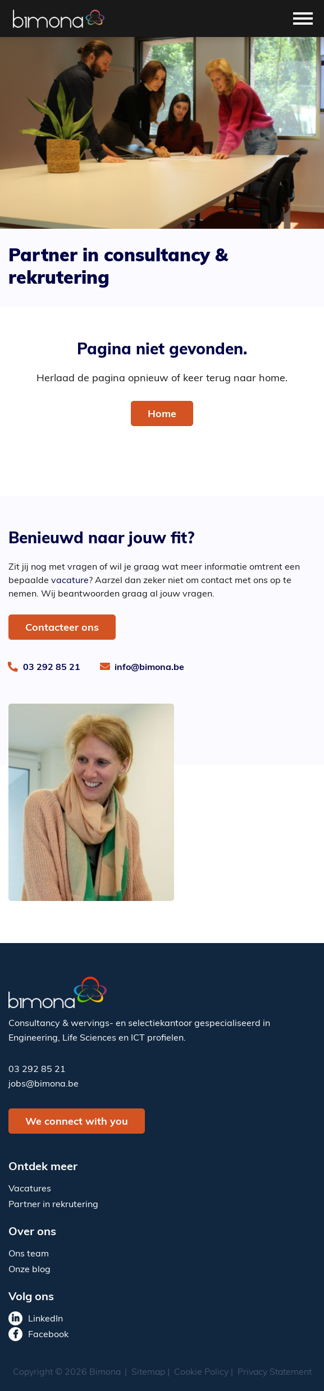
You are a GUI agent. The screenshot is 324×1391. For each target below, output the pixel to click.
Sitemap (148, 1372)
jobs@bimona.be (43, 1084)
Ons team (28, 1254)
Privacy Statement (275, 1372)
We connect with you (76, 1122)
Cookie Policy (201, 1372)
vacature (70, 580)
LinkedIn (45, 1319)
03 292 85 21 (51, 667)
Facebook (48, 1334)
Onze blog (29, 1269)
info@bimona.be (149, 667)
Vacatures (29, 1189)
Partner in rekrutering (53, 1204)
